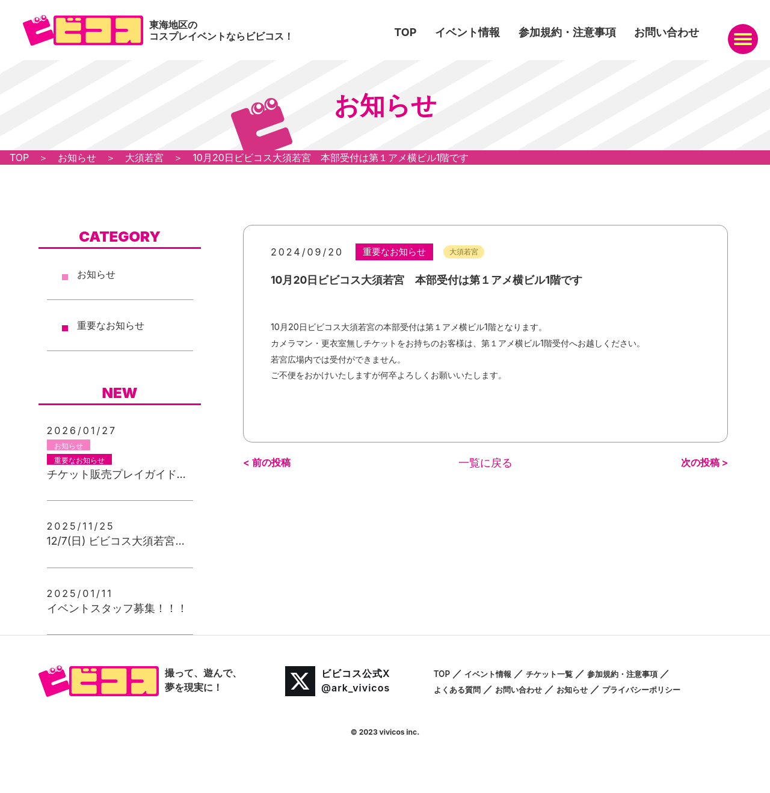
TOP (405, 32)
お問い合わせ (666, 32)
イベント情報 (467, 32)
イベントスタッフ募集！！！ (117, 608)
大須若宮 (451, 251)
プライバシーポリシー (679, 689)
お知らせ (96, 274)
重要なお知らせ (110, 325)
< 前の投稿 (267, 461)
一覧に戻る (485, 461)
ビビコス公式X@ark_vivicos (337, 681)
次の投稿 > (704, 461)
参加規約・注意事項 (567, 32)
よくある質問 (462, 689)
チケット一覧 (568, 673)
